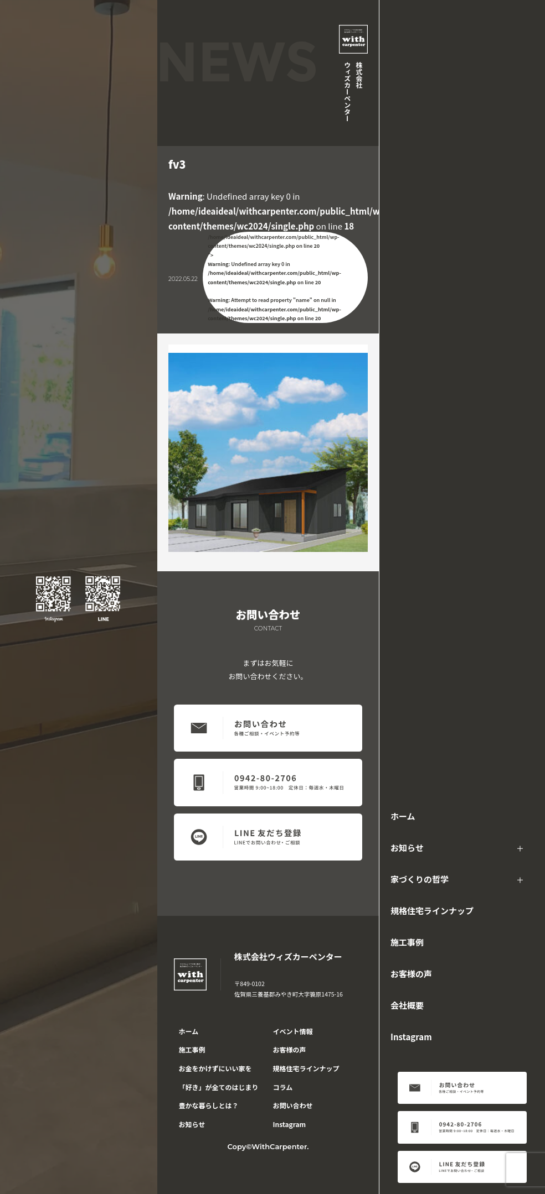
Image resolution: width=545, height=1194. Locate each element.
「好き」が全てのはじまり (219, 1087)
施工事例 (407, 942)
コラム (283, 1087)
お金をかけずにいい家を (215, 1068)
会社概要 (407, 1005)
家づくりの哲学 (419, 879)
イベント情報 (293, 1031)
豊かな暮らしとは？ (209, 1105)
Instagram (411, 1036)
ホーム (402, 816)
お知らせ (407, 847)
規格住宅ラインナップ (432, 910)
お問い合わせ (293, 1105)
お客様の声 (411, 973)
